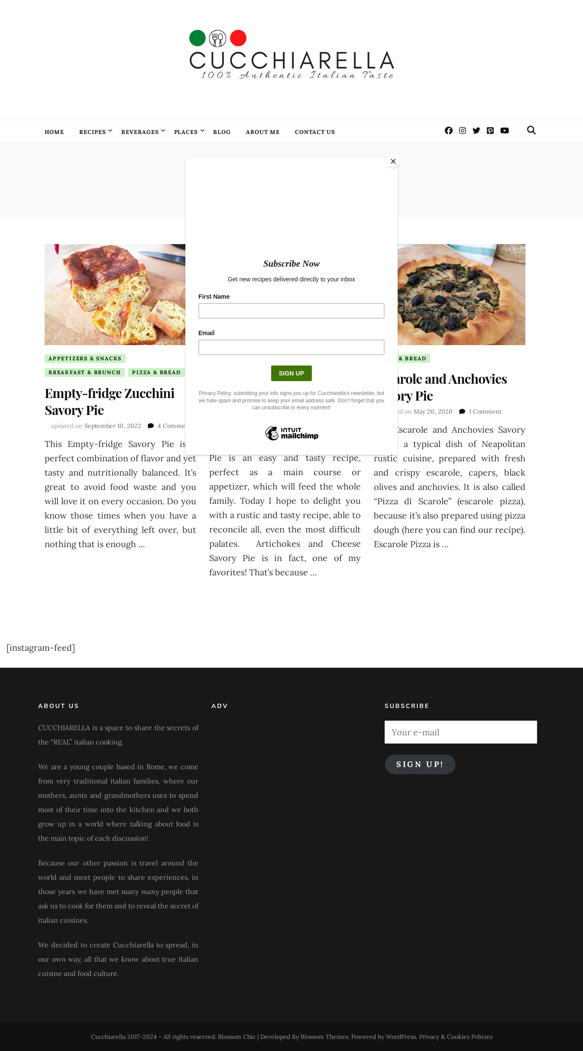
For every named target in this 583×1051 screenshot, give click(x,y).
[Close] (395, 159)
